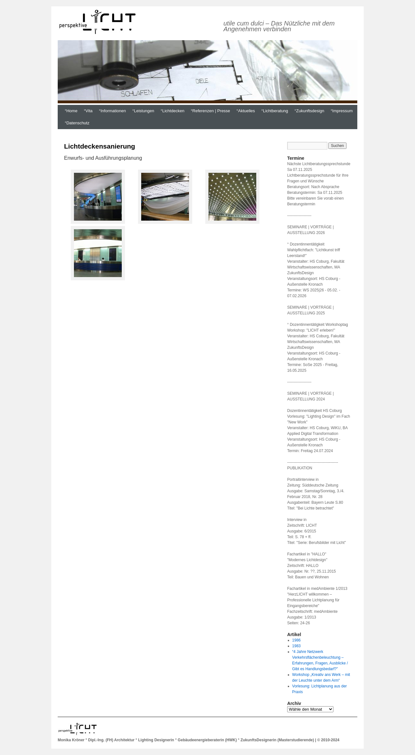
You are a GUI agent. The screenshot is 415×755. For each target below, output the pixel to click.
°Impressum (342, 110)
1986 (296, 640)
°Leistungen (143, 110)
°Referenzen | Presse (210, 110)
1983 (296, 646)
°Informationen (112, 110)
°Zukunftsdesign (309, 110)
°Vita (88, 110)
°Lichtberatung (274, 110)
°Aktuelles (246, 110)
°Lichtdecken (173, 110)
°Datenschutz (77, 123)
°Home (71, 110)
